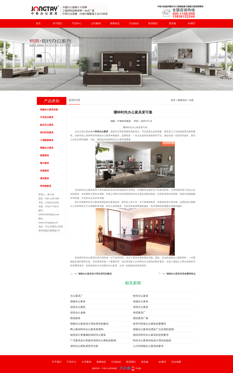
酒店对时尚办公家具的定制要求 (151, 335)
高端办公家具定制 (49, 109)
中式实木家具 (46, 117)
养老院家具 (45, 186)
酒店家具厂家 (140, 318)
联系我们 (153, 23)
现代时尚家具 (46, 132)
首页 (38, 23)
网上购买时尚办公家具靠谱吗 (86, 329)
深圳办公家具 (140, 307)
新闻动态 (115, 23)
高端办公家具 (140, 301)
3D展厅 (191, 23)
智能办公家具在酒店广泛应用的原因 (153, 329)
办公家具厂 (76, 296)
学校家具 (44, 170)
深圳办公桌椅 (78, 312)
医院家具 (44, 155)
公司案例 (96, 23)
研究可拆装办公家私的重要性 (149, 323)
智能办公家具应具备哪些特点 (180, 273)
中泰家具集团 (124, 121)
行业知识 (134, 23)
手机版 (138, 368)
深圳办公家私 (78, 307)
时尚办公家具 (140, 296)
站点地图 (176, 361)
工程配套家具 (46, 140)
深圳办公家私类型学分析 (84, 346)
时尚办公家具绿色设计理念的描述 (152, 340)
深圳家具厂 (139, 312)
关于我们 (57, 23)
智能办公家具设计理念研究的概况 (95, 273)
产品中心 (76, 23)
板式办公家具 (46, 125)
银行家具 (44, 163)
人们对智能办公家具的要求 (148, 346)
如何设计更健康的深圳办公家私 (88, 335)
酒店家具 (44, 178)
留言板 (172, 23)
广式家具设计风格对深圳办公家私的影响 (93, 340)
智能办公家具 (46, 147)
